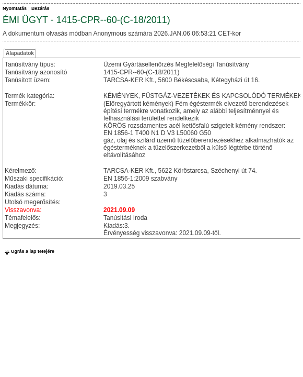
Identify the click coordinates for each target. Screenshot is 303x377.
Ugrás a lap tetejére (28, 251)
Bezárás (40, 8)
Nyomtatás (15, 8)
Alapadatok (20, 53)
